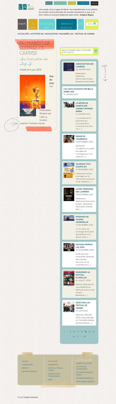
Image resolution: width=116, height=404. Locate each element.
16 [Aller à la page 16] (73, 336)
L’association (60, 2)
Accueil (49, 2)
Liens (81, 23)
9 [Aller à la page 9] (70, 331)
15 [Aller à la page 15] (93, 331)
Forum (94, 3)
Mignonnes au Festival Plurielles (83, 275)
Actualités (22, 23)
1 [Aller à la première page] (64, 331)
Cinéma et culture (84, 363)
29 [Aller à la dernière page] (85, 336)
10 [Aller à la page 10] (74, 331)
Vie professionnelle (84, 378)
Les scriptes (53, 365)
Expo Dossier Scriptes (85, 381)
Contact (72, 2)
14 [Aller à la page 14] (89, 331)
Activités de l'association (44, 34)
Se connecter (83, 2)
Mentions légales (29, 371)
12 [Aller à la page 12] (82, 331)
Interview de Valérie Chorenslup (82, 219)
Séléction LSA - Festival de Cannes (83, 305)
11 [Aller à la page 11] (78, 331)
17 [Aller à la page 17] (77, 336)
